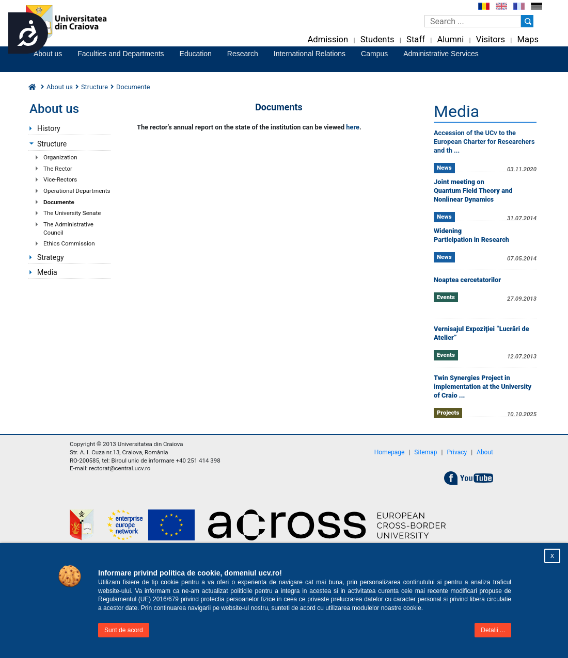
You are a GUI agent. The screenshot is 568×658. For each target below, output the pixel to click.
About (485, 452)
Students (377, 39)
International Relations (309, 54)
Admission (327, 39)
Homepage (389, 452)
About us (48, 54)
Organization (60, 157)
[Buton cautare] (527, 21)
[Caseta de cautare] (472, 21)
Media (47, 272)
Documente (58, 202)
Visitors (490, 39)
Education (196, 54)
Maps (528, 39)
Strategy (50, 257)
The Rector (57, 168)
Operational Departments (77, 190)
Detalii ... (493, 630)
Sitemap (425, 452)
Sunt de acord (123, 630)
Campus (374, 54)
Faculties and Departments (120, 54)
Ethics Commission (69, 243)
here (352, 127)
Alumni (450, 39)
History (48, 128)
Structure (94, 87)
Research (242, 54)
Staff (415, 39)
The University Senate (72, 213)
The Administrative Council (68, 228)
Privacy (457, 452)
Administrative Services (441, 54)
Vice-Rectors (60, 179)
